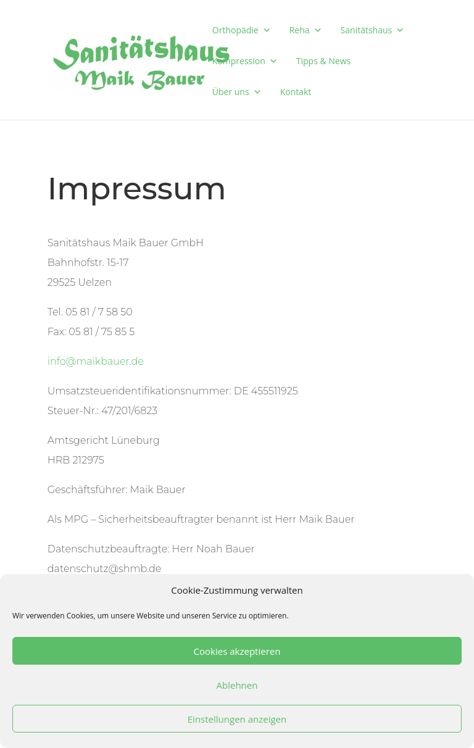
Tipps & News (323, 61)
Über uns (237, 92)
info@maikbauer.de (96, 361)
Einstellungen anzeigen (237, 719)
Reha (305, 30)
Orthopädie (241, 30)
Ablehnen (237, 685)
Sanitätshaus (373, 30)
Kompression (245, 61)
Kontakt (296, 92)
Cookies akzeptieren (237, 651)
